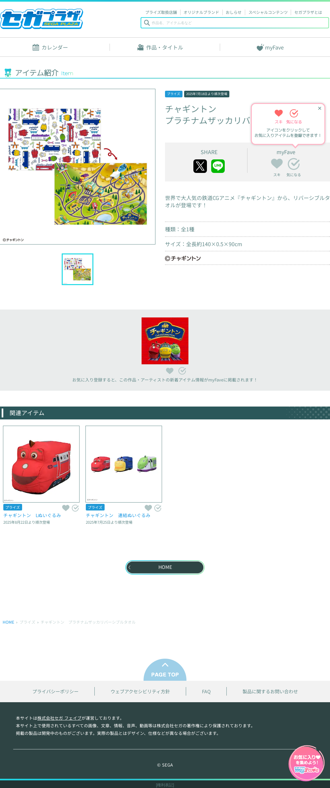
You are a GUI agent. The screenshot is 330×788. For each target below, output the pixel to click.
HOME (8, 622)
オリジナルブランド (201, 12)
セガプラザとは (308, 12)
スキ (277, 163)
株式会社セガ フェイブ (59, 718)
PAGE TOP (165, 670)
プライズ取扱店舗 (161, 12)
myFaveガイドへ (306, 764)
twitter (200, 166)
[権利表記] (165, 785)
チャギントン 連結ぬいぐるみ (118, 515)
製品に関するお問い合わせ (270, 691)
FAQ (206, 691)
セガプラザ (41, 18)
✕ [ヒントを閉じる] (319, 108)
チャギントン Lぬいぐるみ (32, 515)
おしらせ (234, 12)
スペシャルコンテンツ (268, 12)
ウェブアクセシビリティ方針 (140, 691)
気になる (294, 164)
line (218, 166)
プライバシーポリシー (55, 691)
